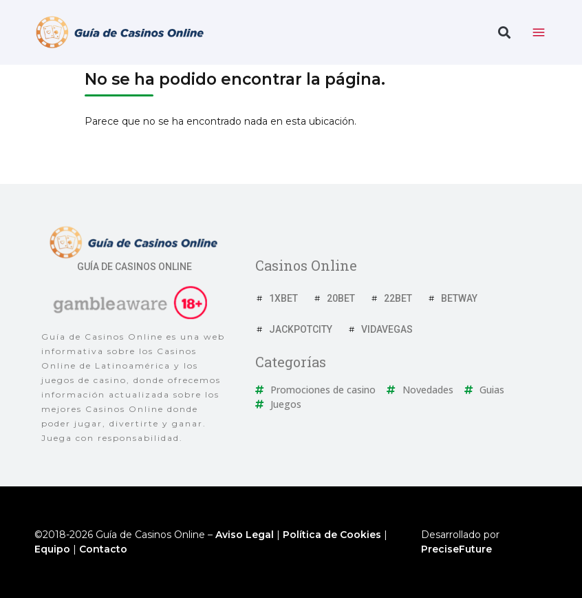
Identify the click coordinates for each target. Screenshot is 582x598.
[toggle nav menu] (538, 32)
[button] (504, 32)
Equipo (52, 549)
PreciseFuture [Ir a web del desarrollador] (456, 549)
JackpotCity (300, 329)
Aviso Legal (244, 534)
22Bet (398, 298)
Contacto (103, 549)
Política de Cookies (332, 534)
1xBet (283, 298)
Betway (459, 298)
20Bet (341, 298)
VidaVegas (387, 329)
